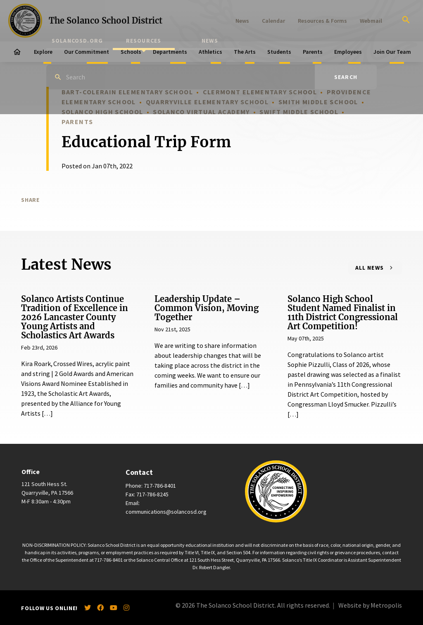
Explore (43, 51)
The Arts (245, 51)
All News (369, 267)
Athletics (210, 51)
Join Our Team (392, 51)
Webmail (371, 20)
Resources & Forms (322, 20)
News (242, 20)
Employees (348, 51)
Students (279, 51)
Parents (313, 51)
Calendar (273, 20)
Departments (170, 51)
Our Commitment (86, 51)
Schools (131, 51)
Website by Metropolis (370, 605)
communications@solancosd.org (166, 511)
